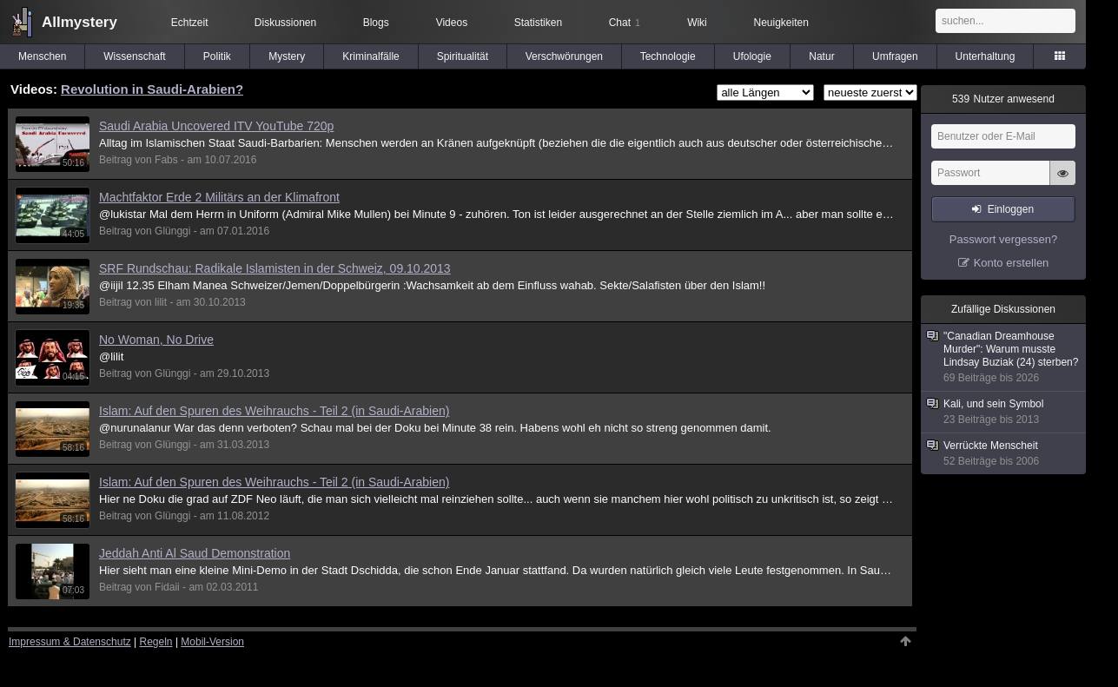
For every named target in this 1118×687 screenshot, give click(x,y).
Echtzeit (189, 23)
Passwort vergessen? (1003, 239)
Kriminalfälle (370, 56)
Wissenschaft (134, 56)
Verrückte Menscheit (1004, 453)
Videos (451, 23)
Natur (821, 56)
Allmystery (79, 22)
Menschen (42, 56)
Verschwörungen (564, 56)
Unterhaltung (985, 56)
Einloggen (1011, 209)
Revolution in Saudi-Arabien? (152, 89)
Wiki (697, 23)
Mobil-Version (212, 642)
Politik (217, 56)
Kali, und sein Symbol (1004, 412)
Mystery (286, 56)
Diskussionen (285, 23)
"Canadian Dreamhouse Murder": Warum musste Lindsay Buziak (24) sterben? (1004, 357)
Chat (624, 23)
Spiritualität (462, 56)
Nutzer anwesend (1003, 99)
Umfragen (895, 56)
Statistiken (538, 23)
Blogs (376, 23)
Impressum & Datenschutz (70, 642)
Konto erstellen (1011, 262)
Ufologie (752, 56)
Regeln (156, 642)
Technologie (668, 56)
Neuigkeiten (781, 23)
